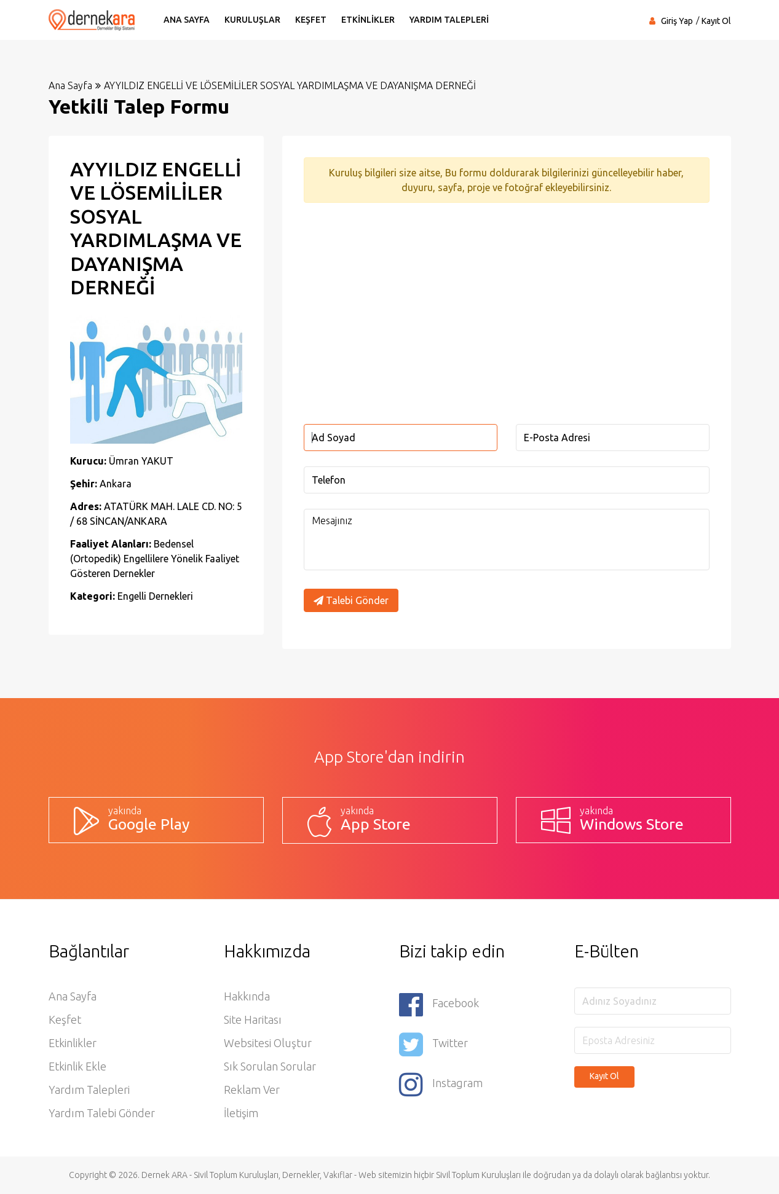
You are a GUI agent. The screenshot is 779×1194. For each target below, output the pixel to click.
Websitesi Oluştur (268, 1043)
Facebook (439, 1004)
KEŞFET (310, 20)
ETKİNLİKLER (368, 20)
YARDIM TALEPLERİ (449, 20)
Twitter (433, 1044)
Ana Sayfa (70, 85)
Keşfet (65, 1019)
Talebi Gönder (351, 600)
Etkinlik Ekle (77, 1066)
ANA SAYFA (187, 20)
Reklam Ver (252, 1089)
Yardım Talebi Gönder (102, 1113)
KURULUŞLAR (252, 20)
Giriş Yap (677, 21)
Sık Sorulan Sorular (270, 1066)
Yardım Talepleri (89, 1089)
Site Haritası (253, 1019)
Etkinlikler (73, 1043)
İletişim (241, 1113)
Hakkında (247, 996)
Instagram (441, 1084)
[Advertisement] (507, 313)
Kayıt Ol (716, 21)
